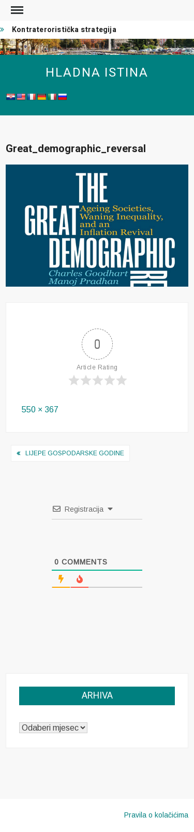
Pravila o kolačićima (156, 815)
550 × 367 (40, 409)
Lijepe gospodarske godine (74, 453)
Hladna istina (97, 73)
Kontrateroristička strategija (64, 29)
